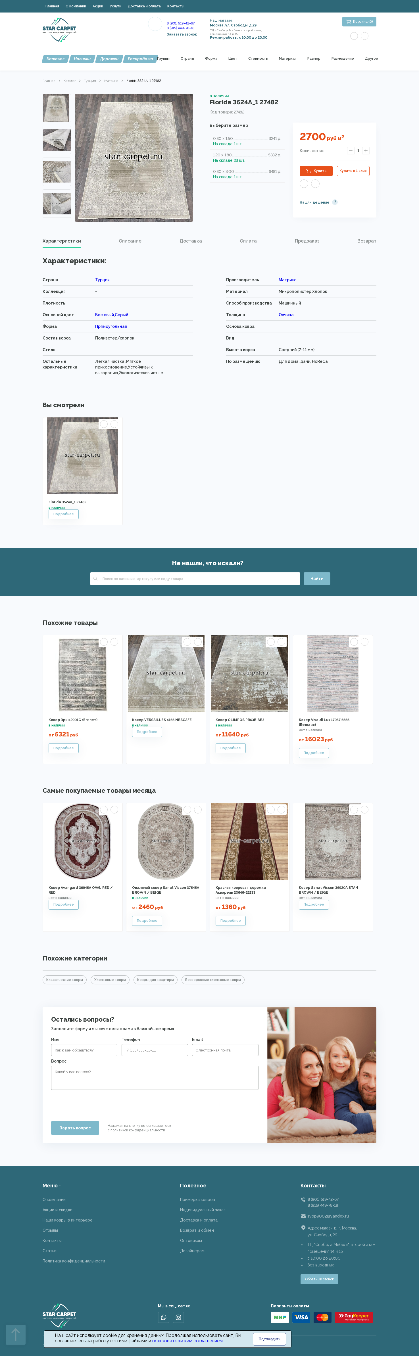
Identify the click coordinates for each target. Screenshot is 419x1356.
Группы (163, 59)
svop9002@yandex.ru (328, 1216)
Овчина (286, 314)
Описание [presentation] (130, 241)
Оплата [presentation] (248, 241)
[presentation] (94, 1103)
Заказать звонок (182, 34)
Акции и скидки (57, 1210)
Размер (313, 59)
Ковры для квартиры (155, 980)
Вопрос (58, 1061)
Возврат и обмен (197, 1230)
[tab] (62, 241)
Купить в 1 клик (353, 171)
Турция (90, 80)
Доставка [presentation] (191, 241)
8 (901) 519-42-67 (181, 23)
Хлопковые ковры (110, 980)
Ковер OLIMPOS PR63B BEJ (240, 720)
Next (56, 209)
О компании (76, 6)
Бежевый (104, 314)
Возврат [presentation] (366, 241)
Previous (56, 100)
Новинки (82, 59)
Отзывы (50, 1230)
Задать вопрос (75, 1128)
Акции (98, 6)
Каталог (55, 59)
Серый (121, 314)
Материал (287, 59)
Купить (320, 171)
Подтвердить (269, 1339)
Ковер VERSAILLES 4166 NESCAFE (162, 720)
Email (197, 1039)
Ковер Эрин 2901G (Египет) (73, 720)
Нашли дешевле (315, 202)
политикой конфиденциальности (138, 1130)
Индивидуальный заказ (203, 1210)
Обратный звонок (319, 1279)
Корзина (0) (363, 22)
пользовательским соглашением (187, 1340)
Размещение (343, 59)
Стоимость (258, 59)
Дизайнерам (192, 1251)
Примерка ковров (197, 1199)
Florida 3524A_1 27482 (67, 502)
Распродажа (140, 59)
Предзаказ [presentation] (307, 241)
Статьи (50, 1251)
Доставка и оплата (144, 6)
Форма (211, 59)
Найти (317, 578)
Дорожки (109, 59)
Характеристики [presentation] (62, 241)
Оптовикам (191, 1240)
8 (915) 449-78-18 (180, 28)
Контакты (175, 6)
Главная (52, 6)
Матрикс (111, 80)
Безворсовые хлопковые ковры (213, 980)
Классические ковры (64, 980)
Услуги (115, 6)
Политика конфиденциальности (74, 1261)
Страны (187, 59)
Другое (371, 59)
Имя (55, 1039)
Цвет (232, 59)
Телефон (131, 1039)
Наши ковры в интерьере (68, 1220)
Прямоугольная (111, 326)
